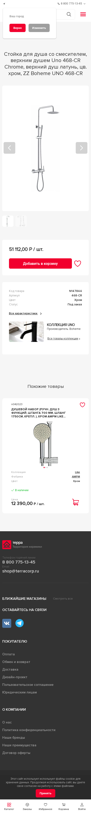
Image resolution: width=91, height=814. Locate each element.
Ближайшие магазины (24, 598)
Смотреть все (63, 598)
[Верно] (17, 28)
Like (77, 472)
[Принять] (45, 793)
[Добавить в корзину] (40, 263)
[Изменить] (39, 28)
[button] (82, 806)
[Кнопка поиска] (69, 14)
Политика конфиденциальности (28, 730)
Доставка (10, 669)
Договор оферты (16, 753)
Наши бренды (13, 738)
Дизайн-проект (14, 677)
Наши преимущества (19, 745)
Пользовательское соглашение (27, 685)
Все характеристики (25, 313)
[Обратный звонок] (85, 4)
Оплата (8, 654)
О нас (7, 722)
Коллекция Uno (61, 325)
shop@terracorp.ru (20, 571)
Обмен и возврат (16, 662)
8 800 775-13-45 (18, 562)
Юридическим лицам (19, 692)
